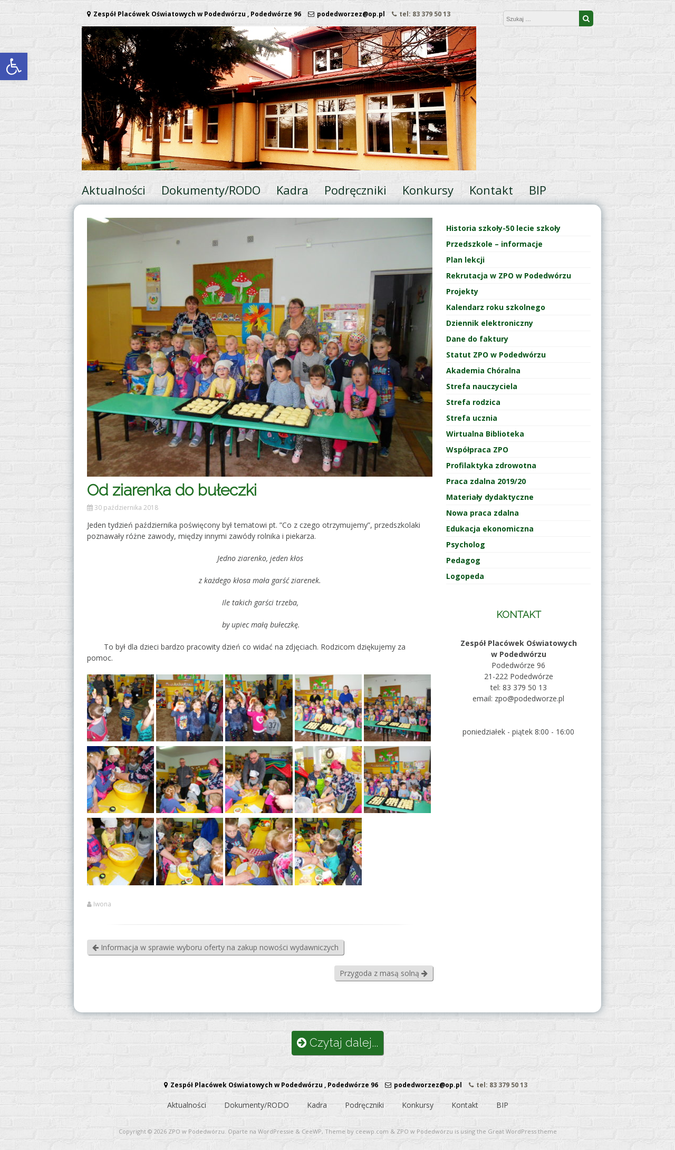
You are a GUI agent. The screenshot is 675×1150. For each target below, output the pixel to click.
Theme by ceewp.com (357, 1131)
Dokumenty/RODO (211, 190)
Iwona (102, 904)
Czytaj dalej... (337, 1042)
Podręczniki (355, 190)
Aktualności (114, 190)
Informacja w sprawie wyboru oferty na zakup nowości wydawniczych (215, 947)
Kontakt (491, 190)
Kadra (292, 190)
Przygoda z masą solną (384, 973)
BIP (537, 190)
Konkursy (428, 190)
